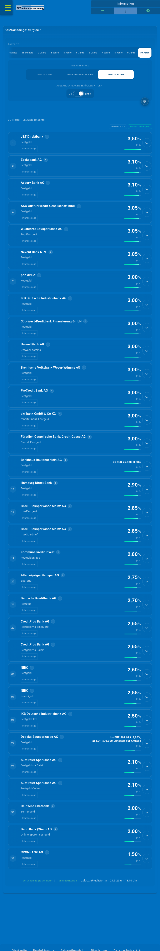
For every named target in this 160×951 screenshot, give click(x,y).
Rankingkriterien (67, 892)
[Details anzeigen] (146, 143)
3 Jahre (55, 52)
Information (125, 3)
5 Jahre (80, 52)
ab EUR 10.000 (116, 74)
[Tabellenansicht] (102, 11)
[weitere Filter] (145, 101)
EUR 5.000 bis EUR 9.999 (80, 74)
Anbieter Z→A (118, 127)
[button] (80, 143)
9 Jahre (131, 52)
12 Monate (11, 52)
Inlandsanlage (29, 149)
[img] (132, 149)
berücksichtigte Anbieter (38, 892)
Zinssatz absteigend (140, 127)
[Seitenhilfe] (148, 11)
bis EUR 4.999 (44, 74)
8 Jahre (118, 52)
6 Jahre (93, 52)
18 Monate (27, 52)
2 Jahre (42, 52)
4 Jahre (67, 52)
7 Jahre (106, 52)
